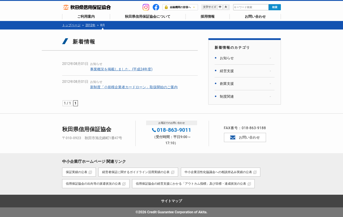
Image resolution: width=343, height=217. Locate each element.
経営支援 (227, 71)
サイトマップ (171, 201)
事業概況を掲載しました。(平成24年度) (121, 69)
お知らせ (96, 64)
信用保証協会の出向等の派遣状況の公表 (93, 183)
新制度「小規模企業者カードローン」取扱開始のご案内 (134, 87)
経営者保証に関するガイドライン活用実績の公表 (136, 172)
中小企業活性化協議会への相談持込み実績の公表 (218, 172)
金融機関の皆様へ (177, 7)
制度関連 (227, 96)
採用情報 (208, 16)
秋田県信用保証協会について (147, 16)
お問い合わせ (255, 16)
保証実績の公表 (76, 172)
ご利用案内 (86, 16)
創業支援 (227, 84)
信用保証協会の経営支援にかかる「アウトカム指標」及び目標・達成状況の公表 (191, 183)
